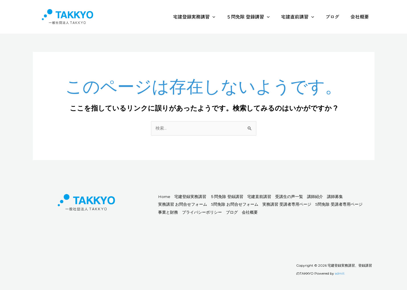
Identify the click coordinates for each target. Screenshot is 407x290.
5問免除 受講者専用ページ (185, 212)
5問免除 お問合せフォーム (272, 205)
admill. (340, 274)
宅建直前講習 (303, 16)
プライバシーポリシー (270, 212)
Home (167, 197)
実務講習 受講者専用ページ (332, 205)
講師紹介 (350, 197)
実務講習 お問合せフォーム (212, 205)
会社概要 (361, 16)
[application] (223, 16)
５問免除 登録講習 (256, 16)
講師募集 (168, 205)
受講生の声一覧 (319, 197)
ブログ (336, 16)
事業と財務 (230, 212)
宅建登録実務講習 (204, 16)
